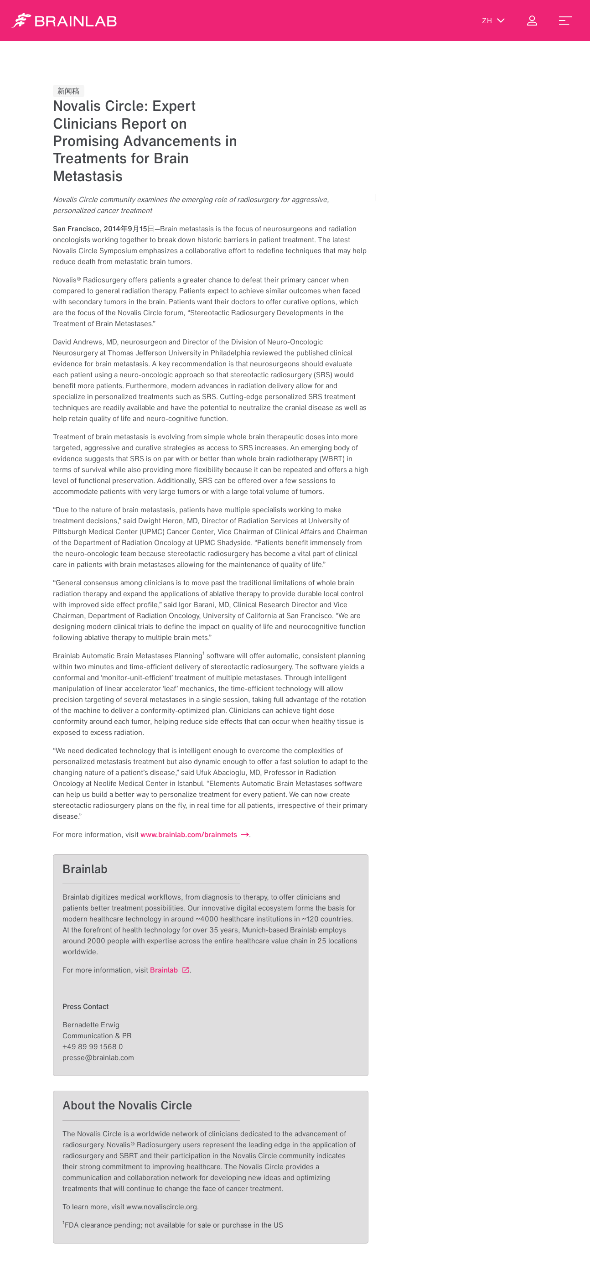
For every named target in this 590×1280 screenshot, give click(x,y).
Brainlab (164, 970)
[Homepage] (64, 20)
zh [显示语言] (493, 21)
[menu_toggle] (565, 20)
